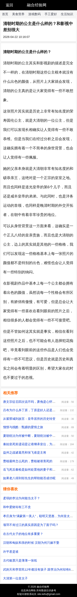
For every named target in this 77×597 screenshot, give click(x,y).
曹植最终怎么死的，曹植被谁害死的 (27, 461)
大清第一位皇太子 (15, 578)
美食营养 (18, 14)
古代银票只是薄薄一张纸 (20, 560)
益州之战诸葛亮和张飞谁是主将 (24, 452)
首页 (5, 14)
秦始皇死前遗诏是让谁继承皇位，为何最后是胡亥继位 (40, 444)
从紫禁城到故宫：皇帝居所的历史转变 (29, 418)
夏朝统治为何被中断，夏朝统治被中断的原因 (34, 435)
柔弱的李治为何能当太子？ (21, 498)
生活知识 (67, 14)
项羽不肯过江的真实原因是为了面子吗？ (31, 525)
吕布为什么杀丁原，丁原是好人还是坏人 (31, 410)
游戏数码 (34, 14)
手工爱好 (51, 14)
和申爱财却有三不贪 (17, 507)
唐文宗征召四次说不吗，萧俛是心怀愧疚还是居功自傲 (40, 401)
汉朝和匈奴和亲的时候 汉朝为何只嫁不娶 (31, 542)
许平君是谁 (10, 551)
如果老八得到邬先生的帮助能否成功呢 (29, 478)
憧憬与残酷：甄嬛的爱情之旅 (23, 427)
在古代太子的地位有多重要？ (23, 534)
